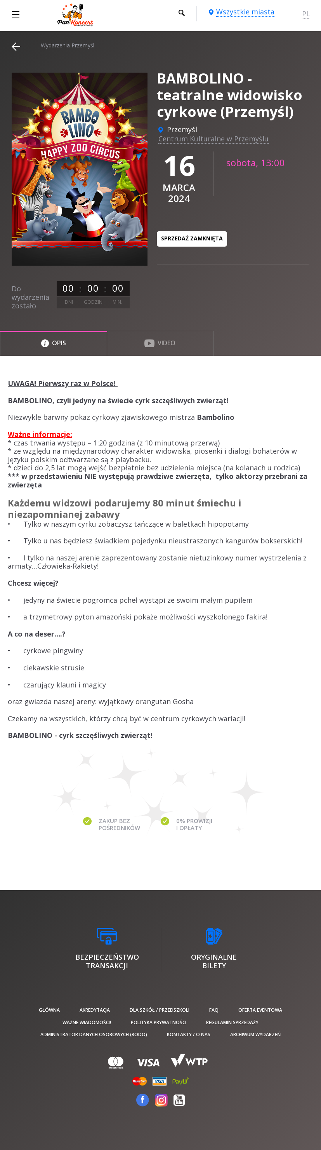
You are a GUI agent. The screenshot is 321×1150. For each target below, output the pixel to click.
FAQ (214, 1010)
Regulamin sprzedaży (232, 1022)
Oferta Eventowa (260, 1010)
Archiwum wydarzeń (255, 1034)
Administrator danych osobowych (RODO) (93, 1034)
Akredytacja (95, 1010)
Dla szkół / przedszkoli (159, 1010)
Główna (49, 1010)
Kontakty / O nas (188, 1034)
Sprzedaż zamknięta (192, 238)
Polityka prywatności (158, 1022)
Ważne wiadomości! (86, 1022)
